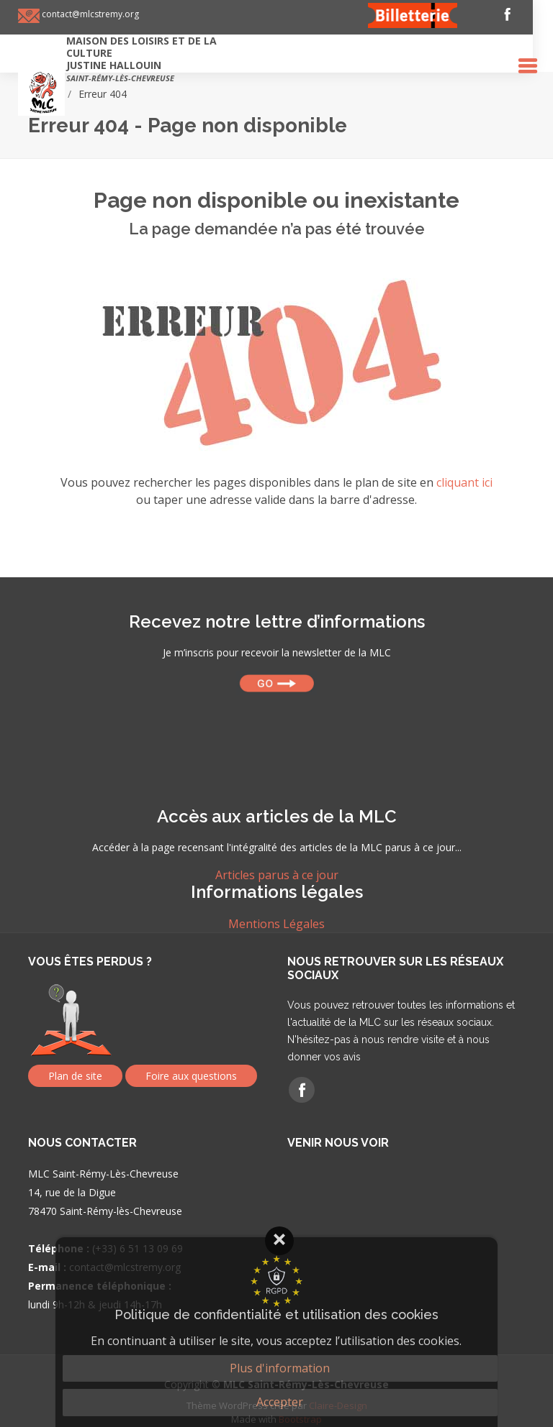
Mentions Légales (276, 924)
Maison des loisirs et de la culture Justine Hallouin (151, 58)
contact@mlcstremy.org (99, 14)
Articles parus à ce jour (276, 875)
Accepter (279, 1402)
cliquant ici (464, 482)
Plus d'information (280, 1368)
